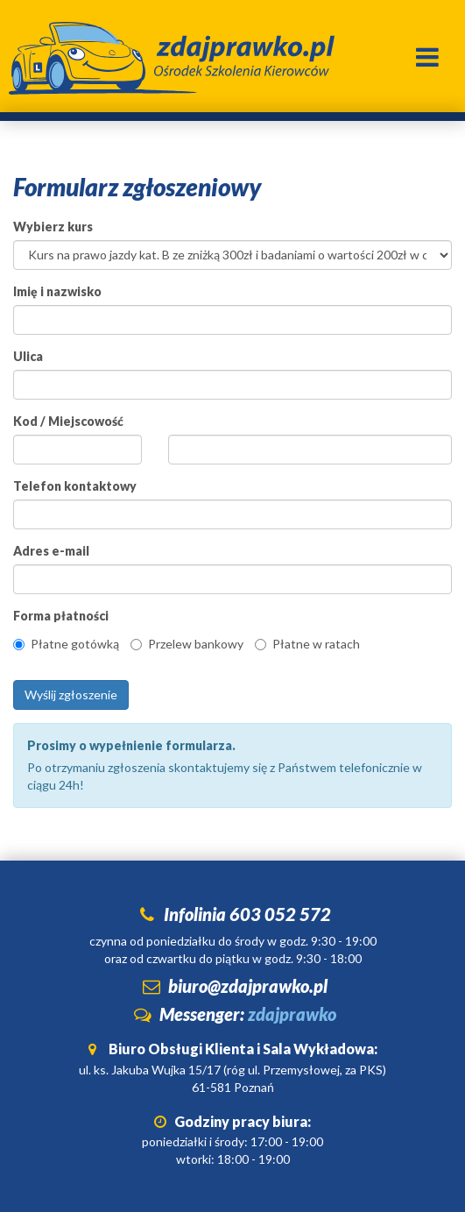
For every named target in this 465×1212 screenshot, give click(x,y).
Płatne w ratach (307, 643)
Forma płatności (61, 615)
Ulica (28, 356)
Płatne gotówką (66, 643)
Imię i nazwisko (57, 291)
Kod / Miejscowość (68, 421)
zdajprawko (292, 1013)
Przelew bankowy (186, 643)
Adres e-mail (51, 550)
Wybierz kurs (53, 226)
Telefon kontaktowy (75, 485)
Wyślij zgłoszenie (71, 694)
